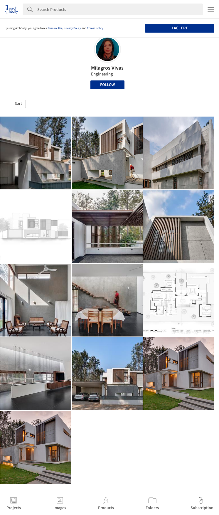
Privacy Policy (72, 28)
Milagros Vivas (107, 68)
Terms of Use (55, 28)
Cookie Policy (95, 28)
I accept (180, 28)
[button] (15, 104)
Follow (107, 85)
